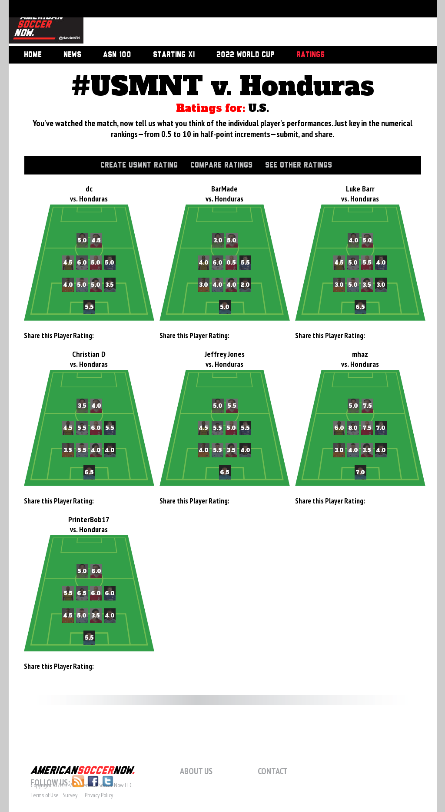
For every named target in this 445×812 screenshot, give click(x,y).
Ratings (310, 54)
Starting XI (174, 54)
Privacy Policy (99, 795)
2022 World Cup (245, 54)
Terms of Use (44, 795)
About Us (196, 771)
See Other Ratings (298, 165)
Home (33, 54)
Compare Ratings (221, 165)
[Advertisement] (250, 24)
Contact (273, 771)
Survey (70, 795)
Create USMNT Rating (139, 165)
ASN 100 (117, 54)
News (72, 54)
